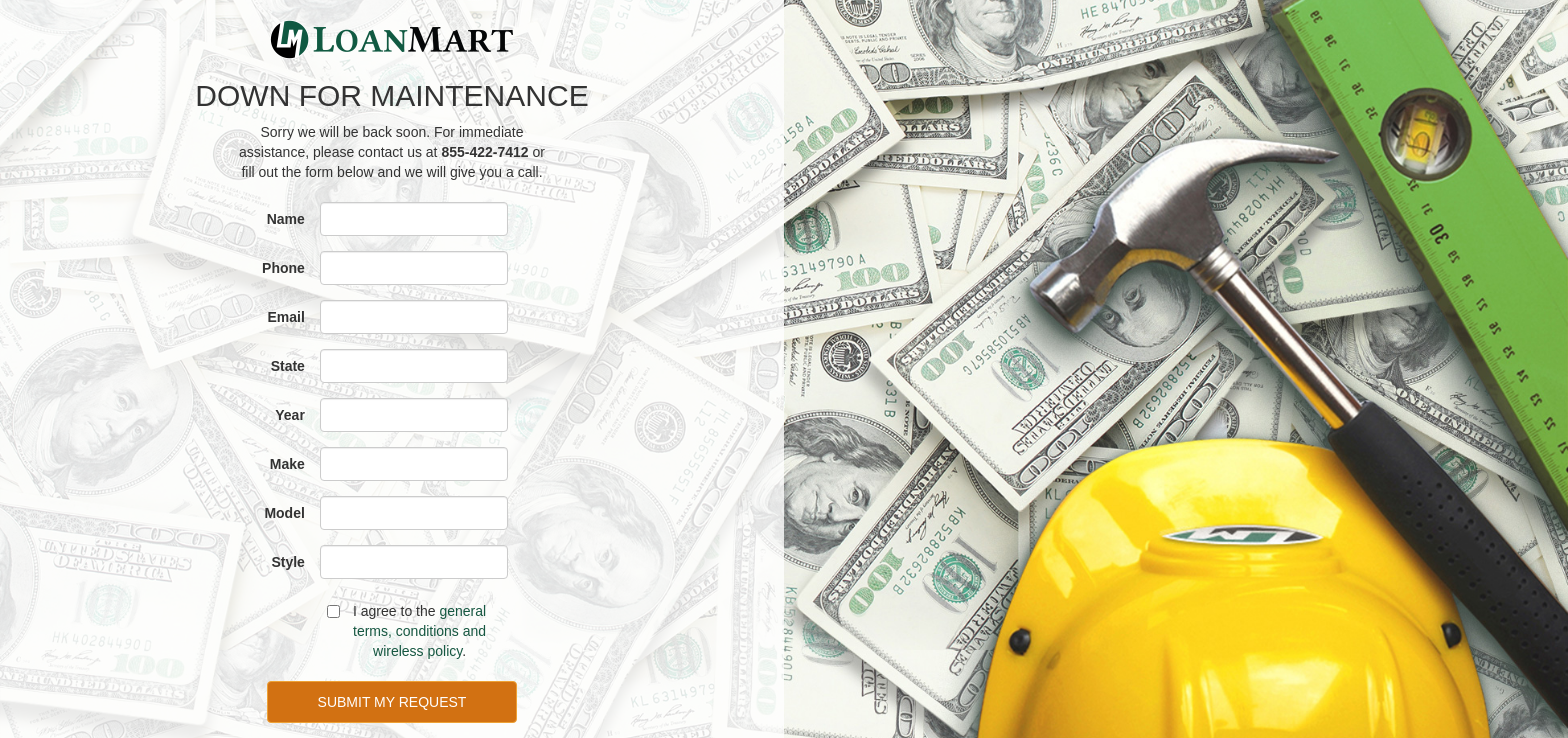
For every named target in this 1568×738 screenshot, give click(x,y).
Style (287, 562)
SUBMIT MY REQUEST (392, 702)
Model (284, 513)
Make (287, 464)
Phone (283, 268)
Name (286, 219)
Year (290, 415)
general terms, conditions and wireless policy (419, 631)
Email (286, 317)
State (288, 366)
